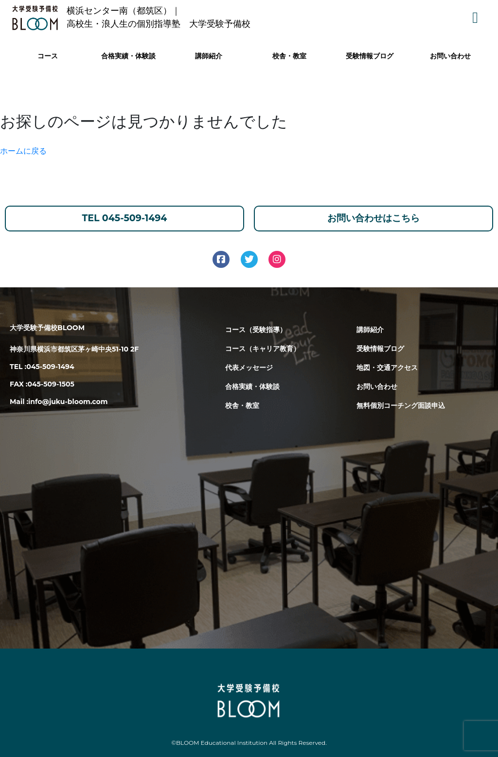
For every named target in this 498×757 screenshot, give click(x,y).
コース (47, 56)
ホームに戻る (23, 151)
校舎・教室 (289, 56)
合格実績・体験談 (128, 56)
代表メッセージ (249, 367)
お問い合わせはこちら (373, 218)
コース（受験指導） (255, 329)
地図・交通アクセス (387, 367)
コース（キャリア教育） (262, 348)
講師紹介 (208, 56)
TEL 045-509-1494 (124, 218)
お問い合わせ (450, 56)
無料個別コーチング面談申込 (400, 405)
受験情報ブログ (369, 56)
